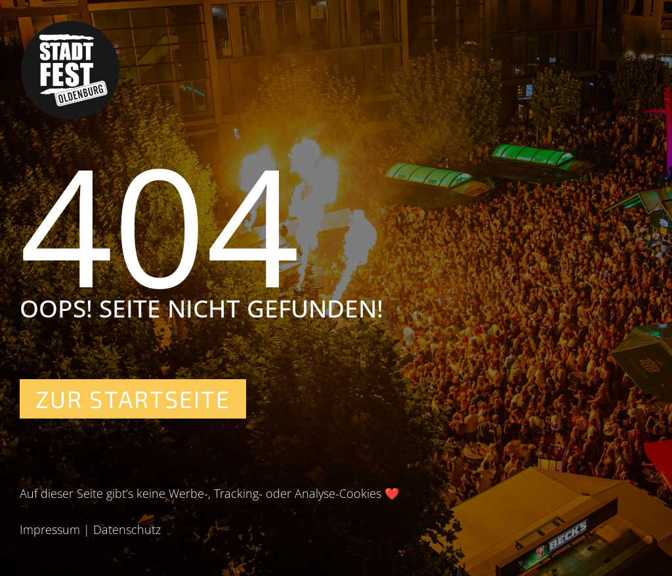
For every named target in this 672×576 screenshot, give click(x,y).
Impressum (50, 529)
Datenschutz (127, 529)
